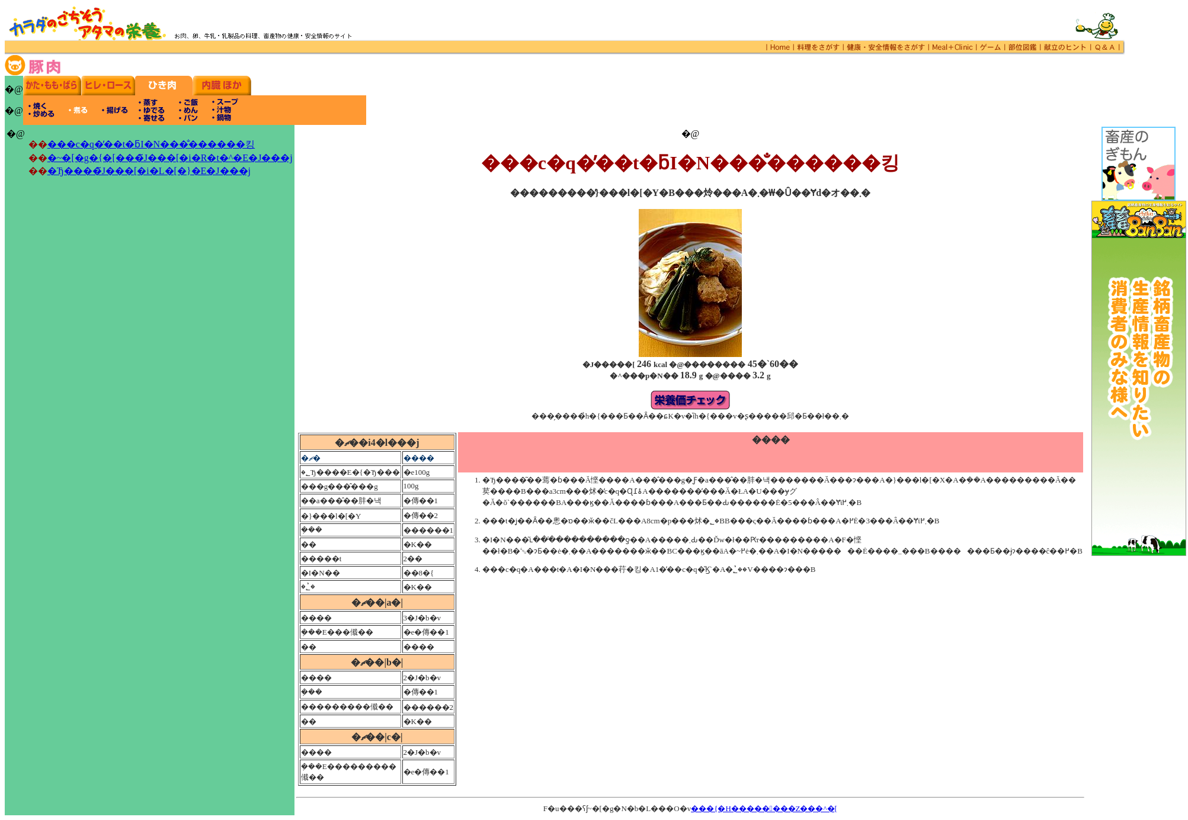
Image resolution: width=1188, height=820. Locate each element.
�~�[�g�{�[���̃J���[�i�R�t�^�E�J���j (170, 158)
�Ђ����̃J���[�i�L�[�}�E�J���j (149, 171)
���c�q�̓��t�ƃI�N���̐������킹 (151, 144)
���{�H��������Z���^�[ (764, 808)
